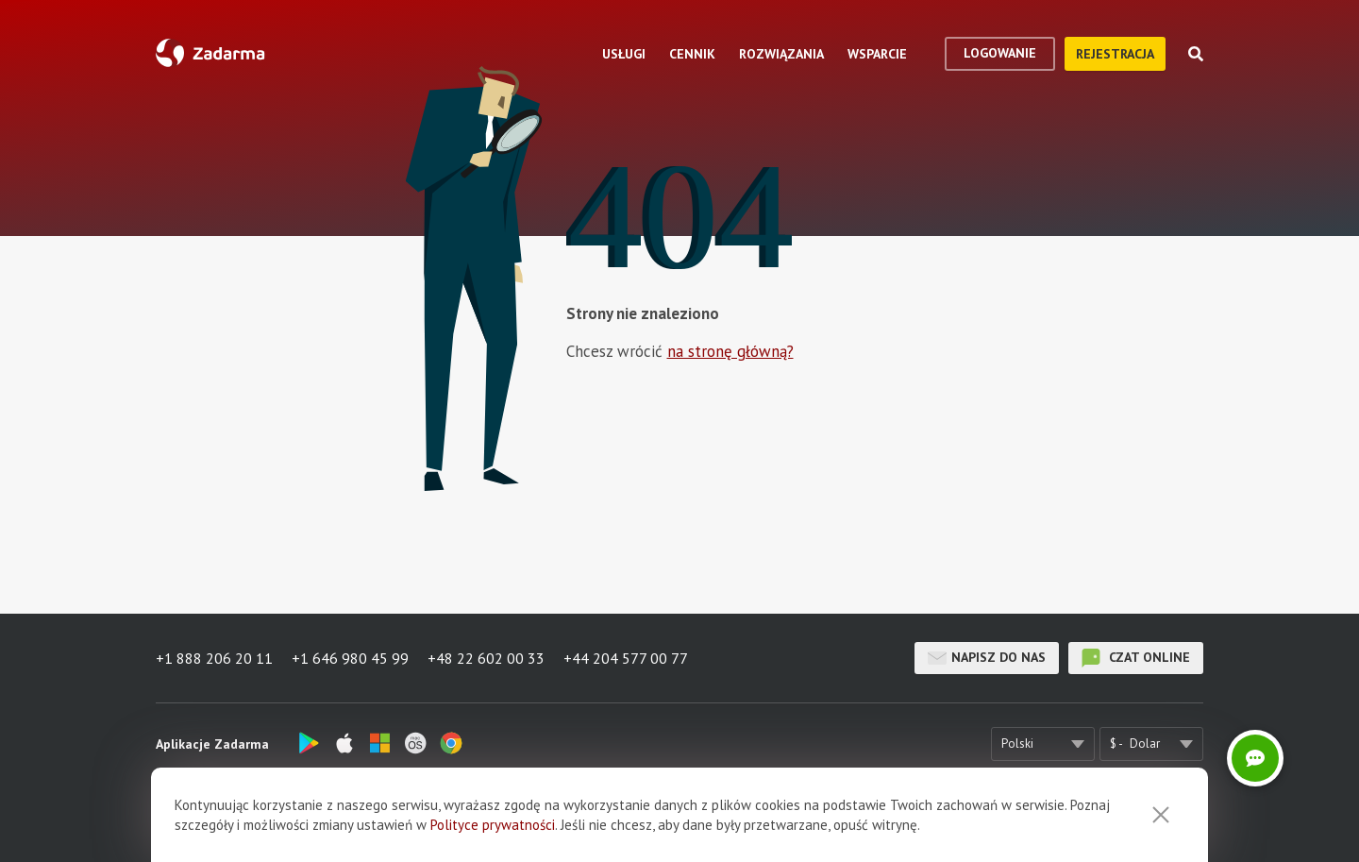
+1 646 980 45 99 (350, 658)
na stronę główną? (730, 351)
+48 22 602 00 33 (486, 658)
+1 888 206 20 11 (214, 658)
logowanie (1000, 52)
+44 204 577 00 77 (625, 658)
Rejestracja (1115, 53)
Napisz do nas (987, 658)
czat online (1136, 658)
